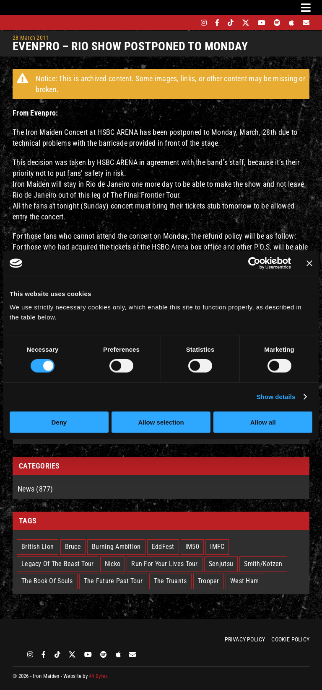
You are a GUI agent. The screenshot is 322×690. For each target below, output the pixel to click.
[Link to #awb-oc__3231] (306, 7)
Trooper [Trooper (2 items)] (208, 581)
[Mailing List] (306, 22)
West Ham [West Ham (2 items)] (244, 581)
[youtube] (261, 22)
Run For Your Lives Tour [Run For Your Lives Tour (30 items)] (164, 564)
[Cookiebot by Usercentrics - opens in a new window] (254, 263)
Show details (276, 396)
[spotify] (277, 22)
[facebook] (217, 22)
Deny (59, 421)
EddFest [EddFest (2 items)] (163, 547)
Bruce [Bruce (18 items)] (73, 547)
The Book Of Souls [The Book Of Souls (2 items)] (47, 581)
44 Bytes (98, 676)
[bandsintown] (189, 22)
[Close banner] (309, 263)
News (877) (35, 488)
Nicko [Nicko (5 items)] (112, 564)
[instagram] (204, 22)
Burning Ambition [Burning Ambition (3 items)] (116, 547)
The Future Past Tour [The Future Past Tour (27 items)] (113, 581)
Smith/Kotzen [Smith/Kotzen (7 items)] (263, 564)
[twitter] (245, 22)
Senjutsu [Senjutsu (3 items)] (221, 564)
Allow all (263, 421)
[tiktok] (231, 22)
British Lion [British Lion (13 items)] (37, 547)
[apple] (291, 22)
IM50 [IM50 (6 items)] (192, 547)
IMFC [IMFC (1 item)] (217, 547)
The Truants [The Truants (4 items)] (170, 581)
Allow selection (161, 421)
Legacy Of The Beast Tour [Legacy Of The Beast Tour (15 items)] (57, 564)
